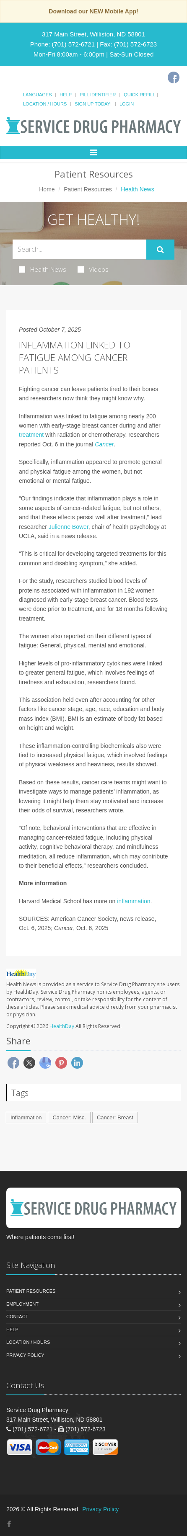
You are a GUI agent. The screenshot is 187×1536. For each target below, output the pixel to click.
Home (47, 189)
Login (126, 103)
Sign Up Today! (93, 103)
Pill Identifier (98, 94)
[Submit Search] (160, 250)
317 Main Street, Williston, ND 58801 (93, 34)
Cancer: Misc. (69, 1117)
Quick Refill (139, 94)
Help (66, 94)
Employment (22, 1304)
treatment (31, 434)
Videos (93, 269)
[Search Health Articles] (79, 249)
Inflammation (26, 1117)
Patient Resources (88, 189)
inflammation (133, 901)
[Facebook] (173, 77)
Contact (17, 1316)
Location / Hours (45, 103)
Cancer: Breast (115, 1117)
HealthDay (61, 1026)
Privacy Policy (25, 1355)
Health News (42, 269)
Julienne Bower (68, 526)
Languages (37, 94)
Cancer (104, 444)
